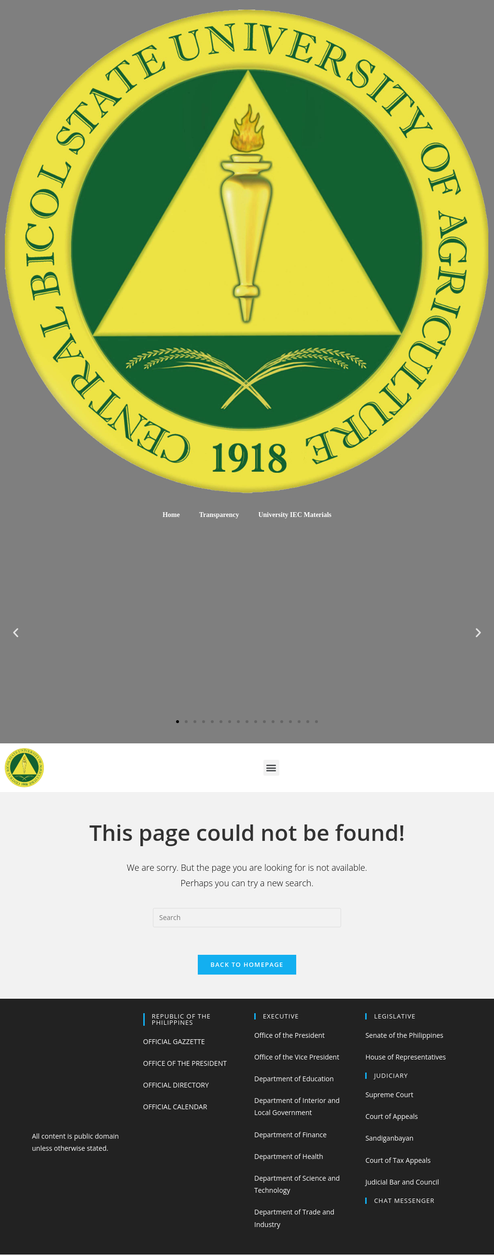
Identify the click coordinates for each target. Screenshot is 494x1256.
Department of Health (288, 1157)
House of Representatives (405, 1058)
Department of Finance (290, 1136)
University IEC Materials (294, 514)
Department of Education (294, 1080)
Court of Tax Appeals (397, 1161)
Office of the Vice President (296, 1058)
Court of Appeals (391, 1117)
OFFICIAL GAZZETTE (174, 1042)
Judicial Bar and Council (402, 1183)
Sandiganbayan (389, 1139)
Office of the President (289, 1036)
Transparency (219, 514)
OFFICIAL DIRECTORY (176, 1086)
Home (171, 514)
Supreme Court (389, 1096)
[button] (177, 721)
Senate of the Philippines (404, 1036)
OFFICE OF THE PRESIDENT (185, 1064)
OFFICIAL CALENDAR (175, 1108)
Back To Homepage (246, 966)
